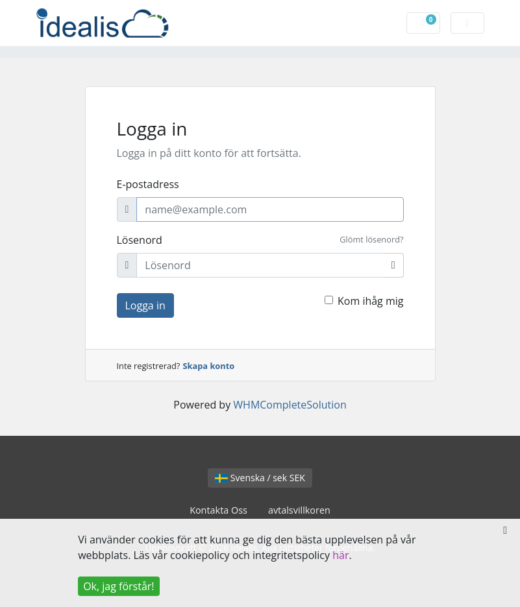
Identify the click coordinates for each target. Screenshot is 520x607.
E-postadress (148, 184)
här (340, 555)
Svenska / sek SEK (260, 477)
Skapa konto (209, 366)
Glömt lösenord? (371, 239)
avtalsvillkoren (299, 510)
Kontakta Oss (218, 510)
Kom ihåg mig (371, 301)
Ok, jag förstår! (118, 586)
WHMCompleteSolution (289, 405)
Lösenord (139, 240)
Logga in (145, 305)
